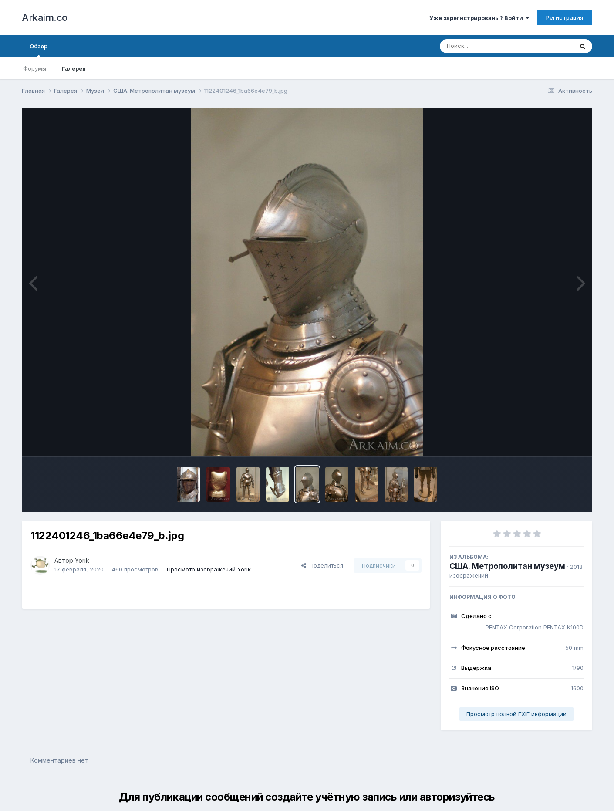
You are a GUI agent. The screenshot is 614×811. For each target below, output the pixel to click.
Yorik (82, 560)
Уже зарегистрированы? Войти (479, 17)
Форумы (34, 68)
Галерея (74, 68)
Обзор (38, 50)
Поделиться (322, 565)
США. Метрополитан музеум (507, 566)
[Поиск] (490, 46)
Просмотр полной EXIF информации (516, 713)
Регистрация (564, 17)
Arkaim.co (44, 17)
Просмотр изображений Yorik (209, 569)
